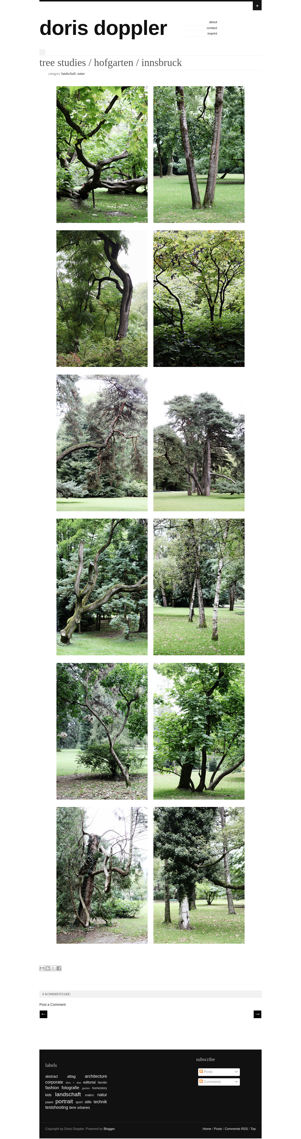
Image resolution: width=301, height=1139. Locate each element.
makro (89, 1095)
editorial (89, 1082)
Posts (206, 1072)
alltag (71, 1076)
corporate (54, 1082)
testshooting (56, 1107)
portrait (64, 1101)
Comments (210, 1082)
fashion (52, 1087)
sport (79, 1102)
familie (102, 1082)
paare (49, 1102)
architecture (96, 1076)
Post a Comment (52, 1005)
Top (253, 1128)
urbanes (83, 1108)
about (213, 22)
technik (100, 1101)
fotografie (70, 1087)
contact (212, 28)
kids (48, 1095)
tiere (72, 1108)
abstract (51, 1076)
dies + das (73, 1082)
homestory (99, 1088)
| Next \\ (257, 1014)
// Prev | (43, 1014)
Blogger (109, 1128)
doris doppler (103, 27)
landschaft (68, 74)
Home (207, 1128)
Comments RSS (236, 1128)
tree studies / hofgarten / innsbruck (110, 62)
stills (88, 1102)
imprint (212, 33)
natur (81, 74)
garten (86, 1088)
